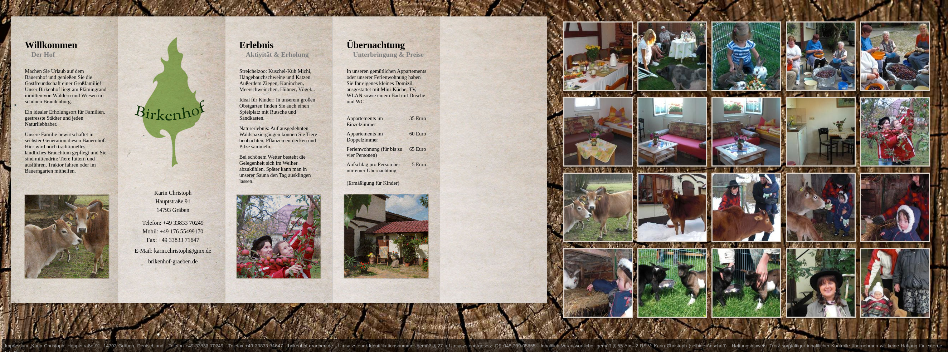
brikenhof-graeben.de (310, 345)
